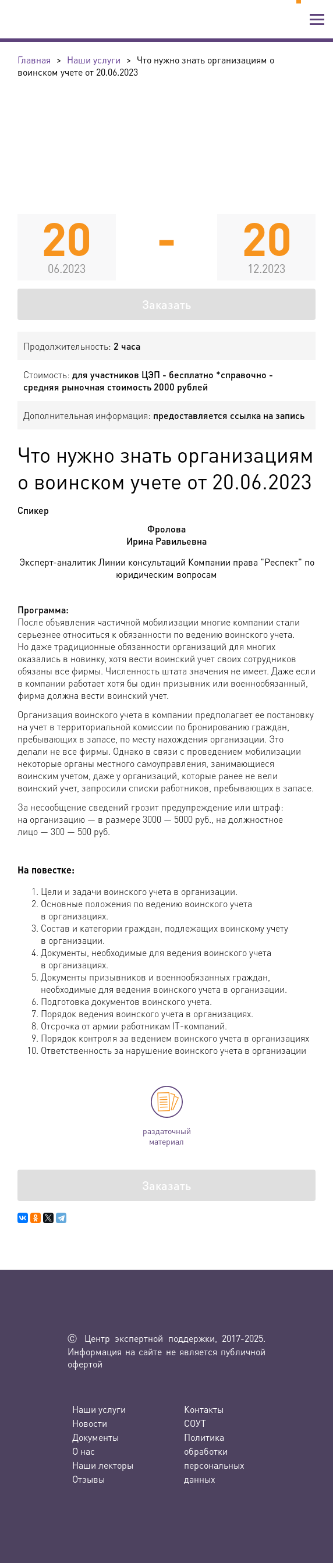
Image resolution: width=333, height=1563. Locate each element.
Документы (95, 1437)
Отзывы (88, 1479)
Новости (89, 1423)
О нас (83, 1451)
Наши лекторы (102, 1465)
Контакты (204, 1409)
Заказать (166, 304)
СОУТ (195, 1423)
